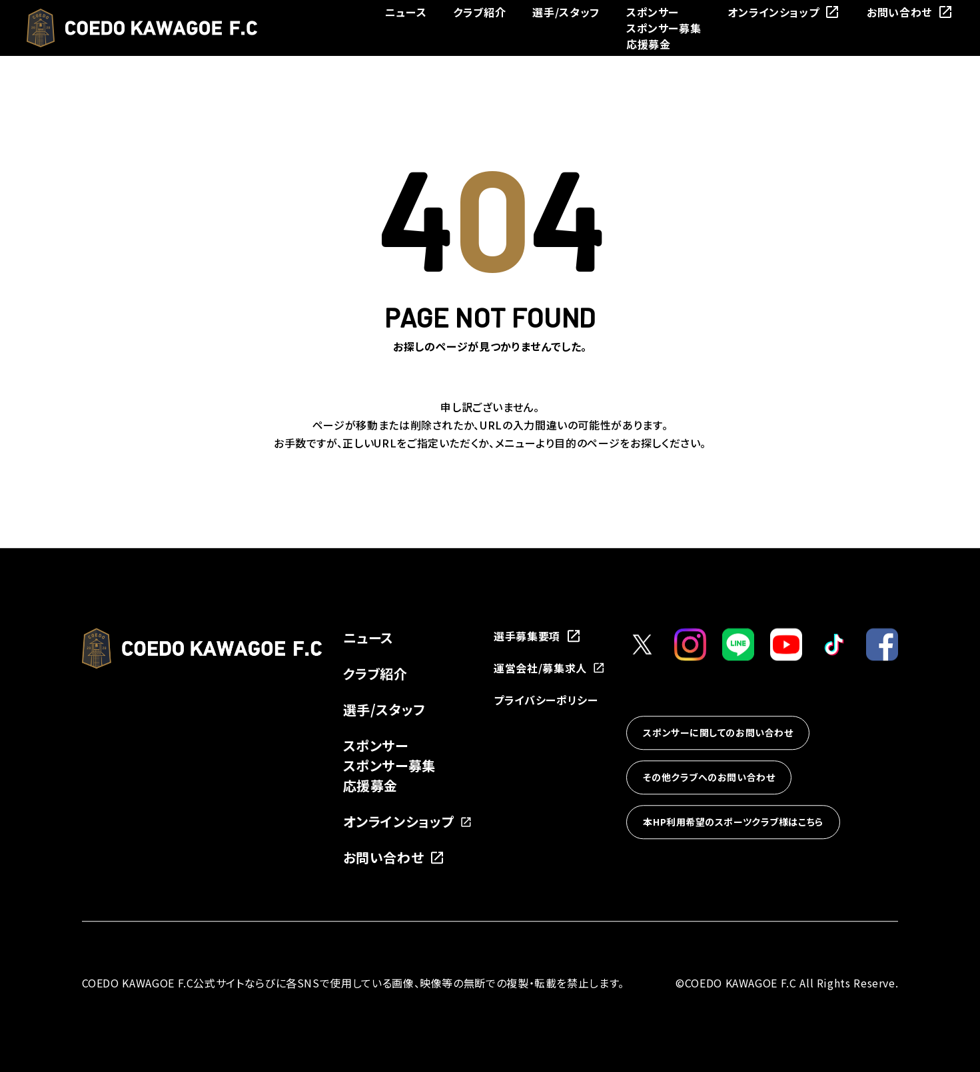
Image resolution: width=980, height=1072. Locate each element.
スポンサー (652, 12)
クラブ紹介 (479, 12)
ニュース (406, 12)
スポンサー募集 (663, 28)
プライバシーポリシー (546, 700)
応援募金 (648, 44)
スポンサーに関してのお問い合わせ (718, 732)
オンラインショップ (784, 12)
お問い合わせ (910, 12)
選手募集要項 (538, 636)
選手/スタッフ (565, 12)
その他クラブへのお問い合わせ (709, 777)
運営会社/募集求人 (549, 668)
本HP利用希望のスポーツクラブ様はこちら (733, 821)
